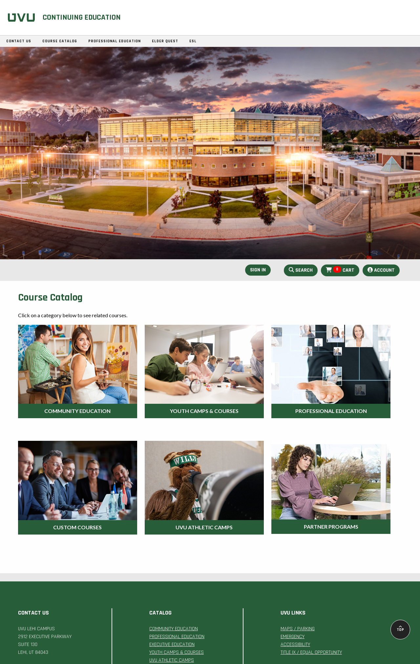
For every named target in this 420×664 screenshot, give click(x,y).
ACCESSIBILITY (295, 644)
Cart (340, 270)
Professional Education (331, 411)
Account (381, 270)
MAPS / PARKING (298, 628)
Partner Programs (331, 526)
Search (301, 270)
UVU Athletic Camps (204, 527)
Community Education (77, 411)
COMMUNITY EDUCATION (173, 628)
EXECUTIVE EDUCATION (172, 644)
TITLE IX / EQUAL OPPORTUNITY (311, 652)
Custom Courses (77, 527)
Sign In (258, 269)
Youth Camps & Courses (204, 411)
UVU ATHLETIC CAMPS (171, 660)
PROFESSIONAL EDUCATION (176, 636)
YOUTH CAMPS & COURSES (176, 652)
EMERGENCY (292, 636)
